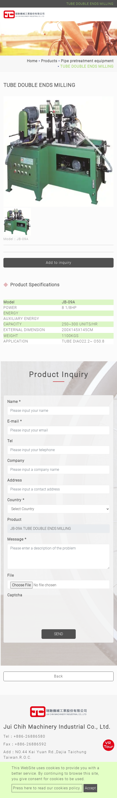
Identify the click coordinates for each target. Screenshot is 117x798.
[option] (58, 151)
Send (58, 634)
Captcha (14, 595)
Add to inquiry (58, 262)
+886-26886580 (29, 736)
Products (49, 61)
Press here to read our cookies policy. (47, 788)
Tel (10, 441)
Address (14, 480)
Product (14, 519)
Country (15, 500)
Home (32, 61)
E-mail (14, 421)
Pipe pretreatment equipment (87, 61)
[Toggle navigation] (107, 14)
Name (14, 401)
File (10, 575)
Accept (90, 788)
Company (15, 460)
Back (58, 676)
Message (16, 539)
